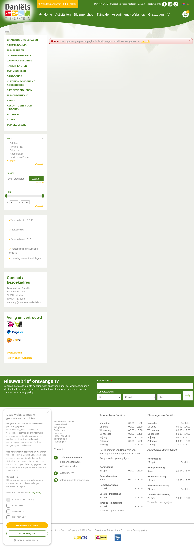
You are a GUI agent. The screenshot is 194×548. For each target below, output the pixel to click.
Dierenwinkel (60, 424)
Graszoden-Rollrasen (22, 40)
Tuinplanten (15, 50)
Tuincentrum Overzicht (119, 530)
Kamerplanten (17, 65)
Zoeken (10, 173)
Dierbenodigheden (19, 90)
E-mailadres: (104, 380)
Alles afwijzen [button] (27, 533)
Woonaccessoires (19, 60)
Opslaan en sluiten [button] (27, 525)
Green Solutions (96, 530)
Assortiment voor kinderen (19, 107)
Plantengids (60, 441)
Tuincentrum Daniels (64, 421)
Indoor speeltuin (62, 436)
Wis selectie (39, 164)
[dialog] (27, 477)
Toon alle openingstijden (112, 510)
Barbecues (14, 76)
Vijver (11, 119)
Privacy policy (140, 530)
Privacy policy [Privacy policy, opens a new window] (35, 492)
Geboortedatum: (105, 391)
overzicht (145, 41)
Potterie (13, 114)
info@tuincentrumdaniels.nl (74, 480)
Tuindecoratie (16, 124)
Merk (9, 138)
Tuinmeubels (60, 439)
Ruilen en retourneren (19, 357)
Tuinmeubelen (16, 71)
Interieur (58, 433)
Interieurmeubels (19, 55)
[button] (27, 540)
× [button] (47, 412)
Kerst (11, 100)
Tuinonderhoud (17, 95)
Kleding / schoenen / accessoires (20, 83)
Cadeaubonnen (17, 45)
